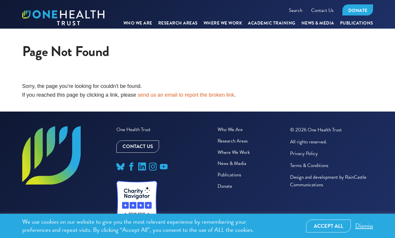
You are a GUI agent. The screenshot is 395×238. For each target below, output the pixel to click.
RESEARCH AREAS (178, 23)
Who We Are (137, 23)
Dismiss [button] (364, 226)
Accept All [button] (328, 226)
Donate (357, 10)
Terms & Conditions (309, 165)
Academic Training (272, 23)
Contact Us (322, 10)
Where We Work (222, 23)
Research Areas (233, 141)
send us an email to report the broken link (186, 95)
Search (295, 10)
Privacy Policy (304, 153)
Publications (356, 23)
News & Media (317, 23)
